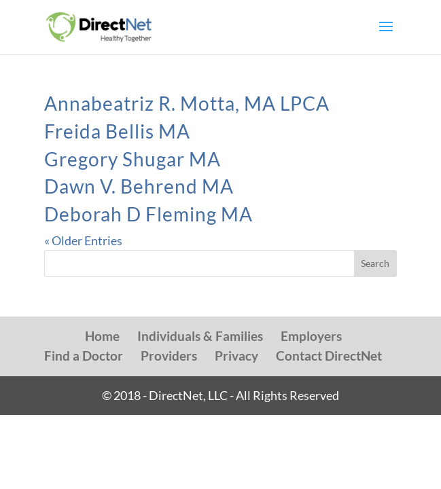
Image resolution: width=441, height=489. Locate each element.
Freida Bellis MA (117, 131)
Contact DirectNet (329, 355)
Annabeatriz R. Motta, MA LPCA (187, 103)
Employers (311, 336)
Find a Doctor (83, 355)
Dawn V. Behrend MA (139, 186)
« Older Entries (83, 240)
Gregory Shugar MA (132, 158)
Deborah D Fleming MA (148, 213)
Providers (169, 355)
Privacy (236, 355)
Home (102, 336)
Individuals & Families (200, 336)
